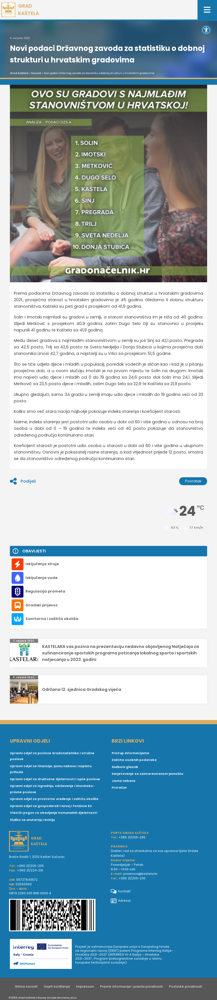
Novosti (36, 73)
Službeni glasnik (125, 767)
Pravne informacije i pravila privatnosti (131, 986)
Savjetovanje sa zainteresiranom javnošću (147, 774)
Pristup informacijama (130, 753)
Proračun (119, 788)
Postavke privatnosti (185, 986)
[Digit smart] (42, 955)
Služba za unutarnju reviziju (32, 820)
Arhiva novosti (26, 986)
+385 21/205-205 (30, 866)
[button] (206, 30)
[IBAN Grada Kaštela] (57, 916)
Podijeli (23, 481)
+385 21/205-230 (132, 878)
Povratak (193, 481)
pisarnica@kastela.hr (140, 874)
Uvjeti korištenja (57, 986)
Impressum (85, 986)
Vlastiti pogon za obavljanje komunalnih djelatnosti (53, 813)
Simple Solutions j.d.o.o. (62, 997)
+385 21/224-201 (30, 870)
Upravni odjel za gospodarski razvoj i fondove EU (51, 806)
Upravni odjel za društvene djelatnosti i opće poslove (55, 779)
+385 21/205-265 (132, 837)
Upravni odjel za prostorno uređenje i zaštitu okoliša (54, 799)
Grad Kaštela (19, 73)
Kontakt (121, 891)
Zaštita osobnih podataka (134, 760)
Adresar (121, 901)
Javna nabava (123, 781)
